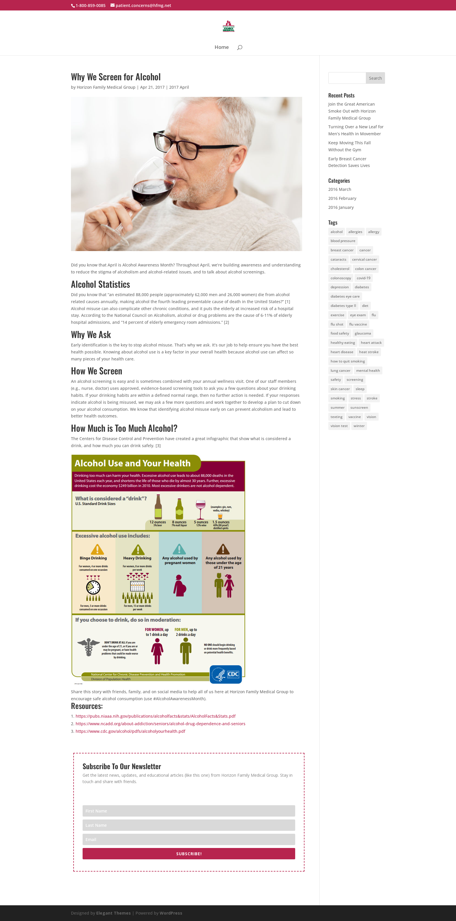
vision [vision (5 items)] (371, 416)
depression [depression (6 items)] (340, 287)
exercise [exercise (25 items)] (337, 314)
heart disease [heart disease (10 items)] (342, 351)
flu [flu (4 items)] (374, 314)
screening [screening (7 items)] (355, 379)
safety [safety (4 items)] (336, 379)
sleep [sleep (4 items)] (360, 388)
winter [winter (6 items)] (359, 425)
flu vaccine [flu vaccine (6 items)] (358, 324)
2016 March (339, 189)
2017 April (179, 87)
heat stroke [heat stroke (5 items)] (369, 351)
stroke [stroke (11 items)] (372, 398)
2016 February (342, 198)
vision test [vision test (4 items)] (339, 425)
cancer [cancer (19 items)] (365, 250)
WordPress (171, 913)
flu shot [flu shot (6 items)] (337, 324)
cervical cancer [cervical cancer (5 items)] (364, 259)
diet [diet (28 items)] (365, 305)
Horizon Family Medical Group (106, 87)
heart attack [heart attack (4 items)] (371, 342)
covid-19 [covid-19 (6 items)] (363, 277)
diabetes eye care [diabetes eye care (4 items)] (345, 296)
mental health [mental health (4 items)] (368, 370)
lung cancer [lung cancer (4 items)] (340, 370)
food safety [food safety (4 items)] (340, 333)
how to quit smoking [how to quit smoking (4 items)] (348, 361)
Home (222, 47)
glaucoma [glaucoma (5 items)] (363, 333)
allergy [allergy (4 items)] (373, 231)
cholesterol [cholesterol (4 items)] (340, 268)
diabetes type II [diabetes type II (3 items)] (343, 305)
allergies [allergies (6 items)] (355, 231)
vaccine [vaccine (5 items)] (354, 416)
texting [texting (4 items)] (337, 416)
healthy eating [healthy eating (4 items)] (343, 342)
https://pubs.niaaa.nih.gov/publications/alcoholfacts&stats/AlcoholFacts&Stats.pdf (156, 716)
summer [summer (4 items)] (338, 407)
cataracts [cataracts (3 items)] (338, 259)
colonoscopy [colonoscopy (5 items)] (341, 277)
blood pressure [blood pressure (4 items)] (343, 240)
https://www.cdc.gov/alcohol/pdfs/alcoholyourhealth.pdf (130, 731)
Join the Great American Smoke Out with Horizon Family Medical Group (352, 111)
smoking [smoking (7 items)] (338, 398)
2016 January (341, 207)
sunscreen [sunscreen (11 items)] (359, 407)
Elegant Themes (113, 913)
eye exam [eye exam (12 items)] (358, 314)
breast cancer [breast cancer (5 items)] (342, 250)
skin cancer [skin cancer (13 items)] (340, 388)
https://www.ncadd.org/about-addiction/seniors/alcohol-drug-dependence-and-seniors (160, 723)
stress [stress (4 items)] (356, 398)
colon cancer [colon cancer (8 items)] (365, 268)
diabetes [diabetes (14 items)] (362, 287)
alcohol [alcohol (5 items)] (337, 231)
